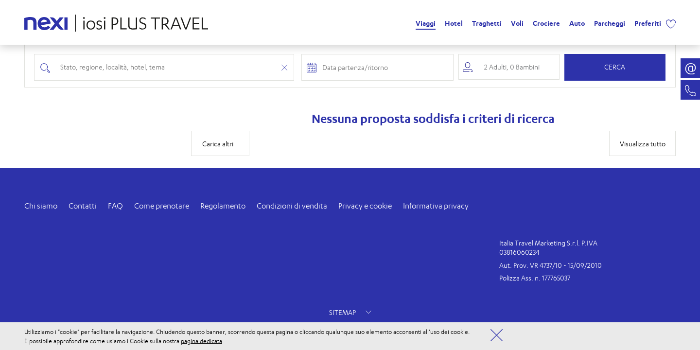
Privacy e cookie (365, 205)
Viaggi (426, 23)
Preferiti (647, 23)
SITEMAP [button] (350, 312)
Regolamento (222, 205)
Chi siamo (40, 205)
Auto (577, 23)
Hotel (454, 23)
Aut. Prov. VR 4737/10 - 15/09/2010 (550, 265)
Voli (517, 23)
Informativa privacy (436, 205)
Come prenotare (161, 205)
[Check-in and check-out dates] (384, 67)
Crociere (546, 23)
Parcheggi (609, 23)
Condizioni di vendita (292, 205)
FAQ (115, 205)
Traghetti (487, 23)
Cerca (614, 67)
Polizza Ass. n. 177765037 (534, 278)
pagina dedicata (201, 340)
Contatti (83, 205)
